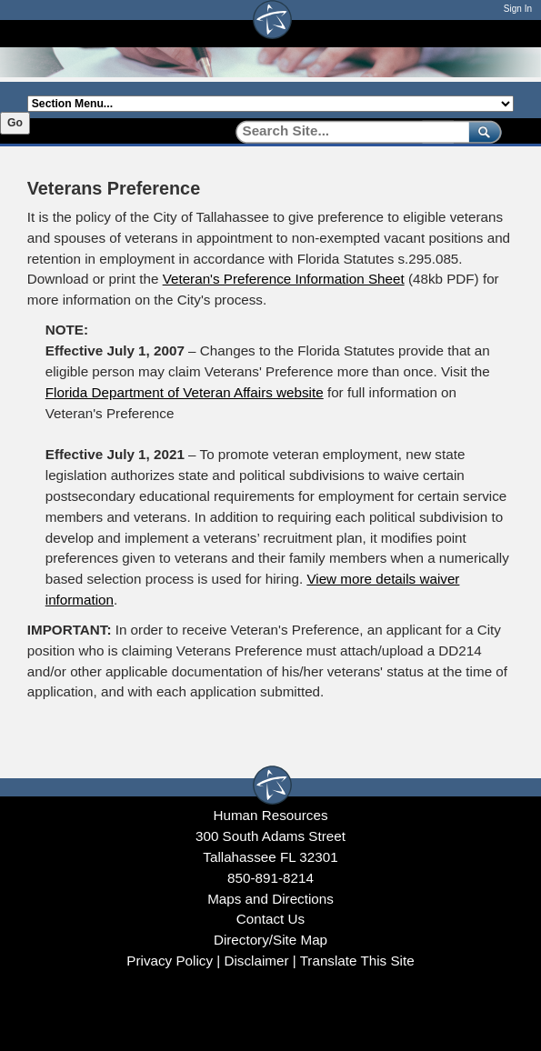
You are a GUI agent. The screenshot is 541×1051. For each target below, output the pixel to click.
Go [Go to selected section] (15, 122)
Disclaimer (256, 960)
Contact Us (270, 918)
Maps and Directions (270, 898)
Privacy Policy (169, 960)
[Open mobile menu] (505, 33)
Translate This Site (357, 960)
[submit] (481, 131)
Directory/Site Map (270, 939)
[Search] (346, 131)
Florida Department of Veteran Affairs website (184, 392)
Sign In (518, 9)
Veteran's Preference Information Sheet (284, 278)
